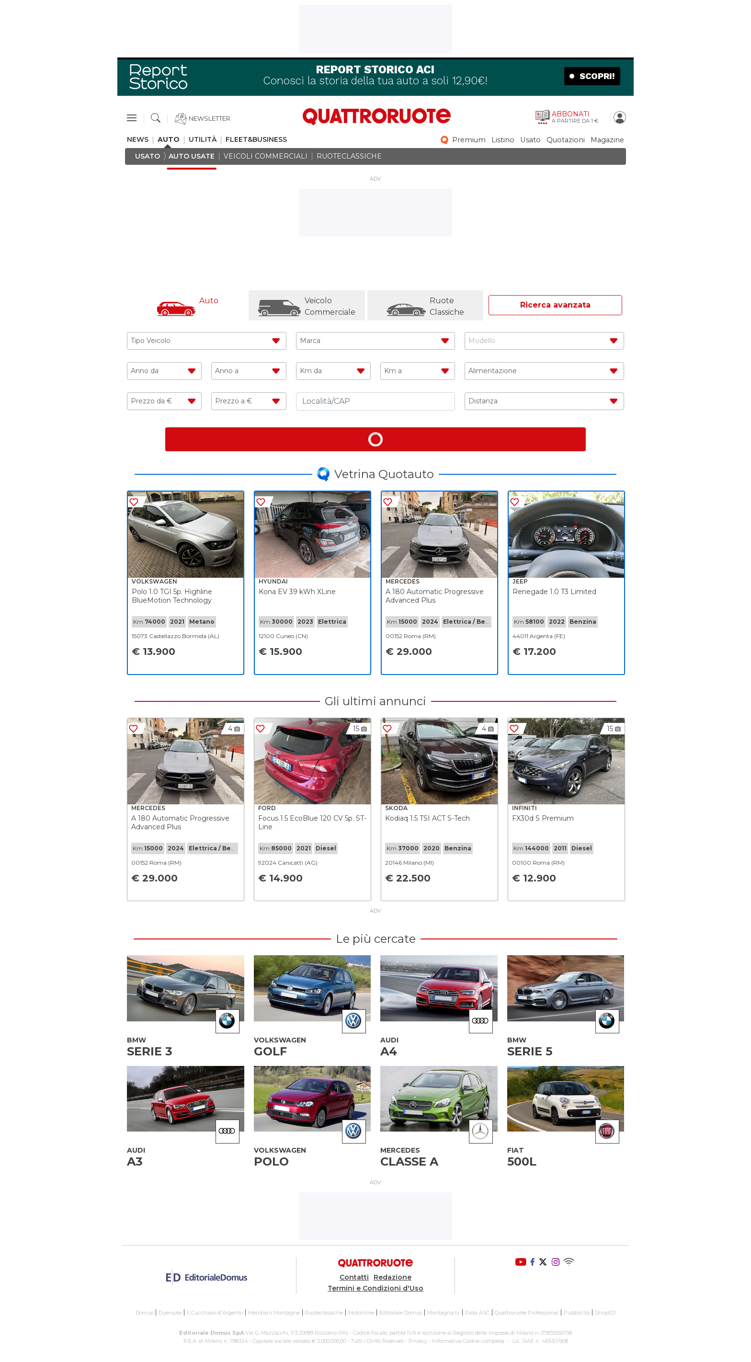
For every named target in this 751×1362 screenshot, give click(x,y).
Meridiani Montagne (274, 1313)
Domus (144, 1313)
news (137, 140)
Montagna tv (443, 1313)
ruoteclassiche (349, 156)
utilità (202, 140)
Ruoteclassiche (324, 1313)
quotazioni (565, 140)
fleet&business (256, 140)
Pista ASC (477, 1313)
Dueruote (170, 1313)
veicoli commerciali (265, 156)
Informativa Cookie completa (468, 1340)
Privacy (418, 1340)
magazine (607, 140)
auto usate (192, 156)
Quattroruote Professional (526, 1313)
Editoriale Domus (400, 1313)
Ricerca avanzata (555, 304)
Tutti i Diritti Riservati (377, 1340)
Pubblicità (577, 1313)
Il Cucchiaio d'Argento (215, 1313)
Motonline (361, 1313)
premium (469, 140)
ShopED (605, 1313)
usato (530, 140)
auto (169, 140)
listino (502, 140)
